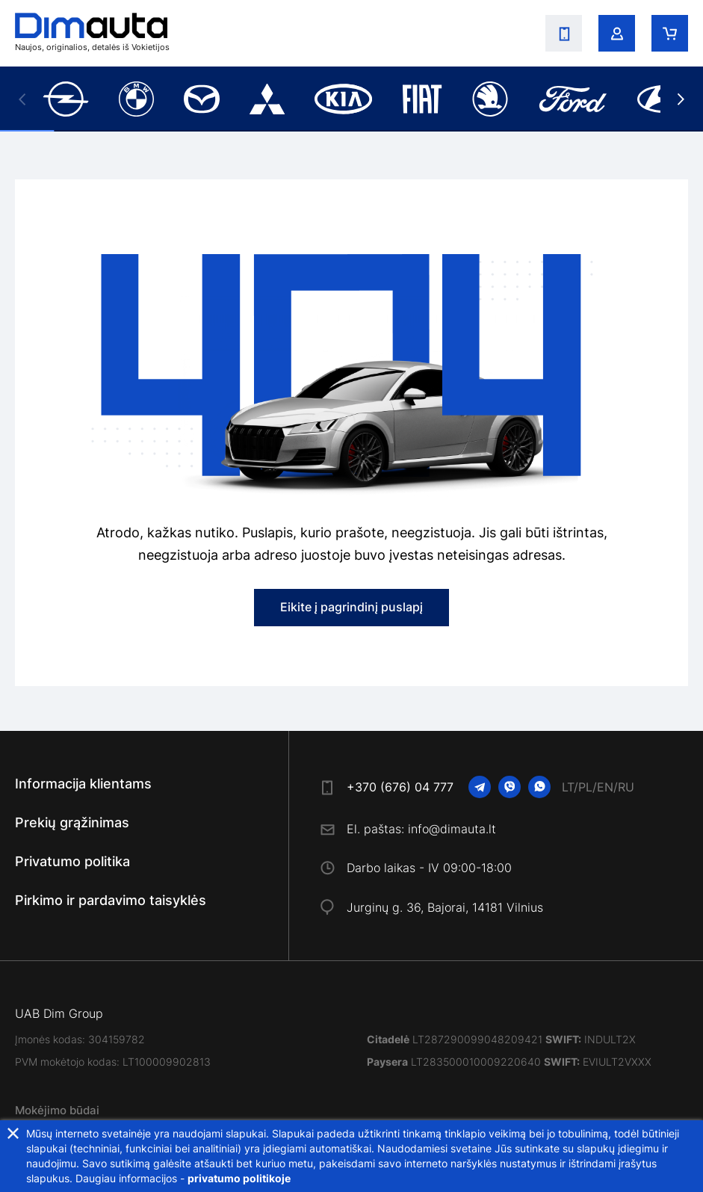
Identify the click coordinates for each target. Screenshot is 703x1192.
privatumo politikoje (239, 1178)
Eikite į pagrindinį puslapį (351, 606)
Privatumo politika (72, 861)
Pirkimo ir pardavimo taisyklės (110, 900)
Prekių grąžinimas (72, 822)
